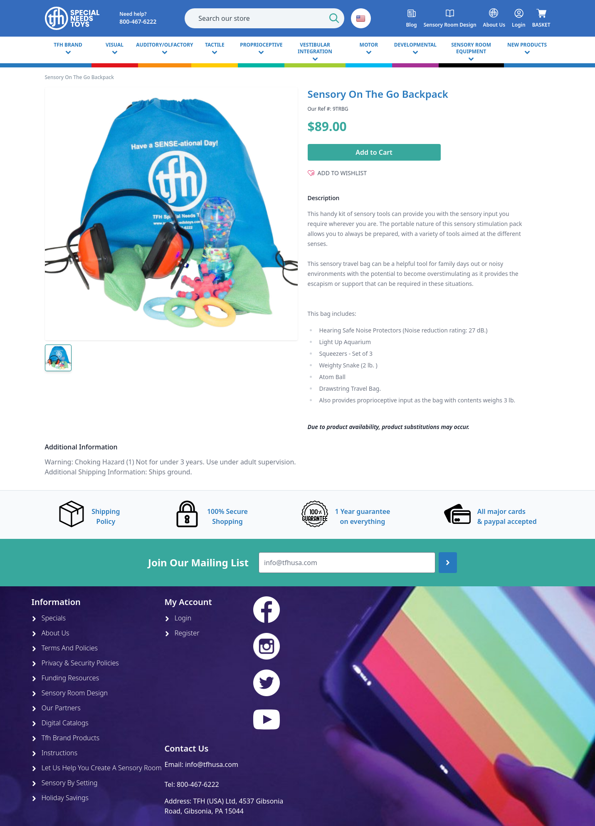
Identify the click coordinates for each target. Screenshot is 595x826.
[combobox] (264, 18)
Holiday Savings (60, 797)
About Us (50, 632)
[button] (361, 18)
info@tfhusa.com (211, 764)
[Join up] (448, 562)
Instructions (55, 752)
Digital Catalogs (60, 722)
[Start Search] (334, 18)
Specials (49, 618)
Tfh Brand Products (66, 737)
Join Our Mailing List (198, 562)
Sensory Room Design (70, 692)
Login (178, 618)
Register (182, 632)
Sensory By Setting (65, 782)
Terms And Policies (65, 647)
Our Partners (56, 707)
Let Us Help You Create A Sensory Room (97, 767)
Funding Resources (65, 677)
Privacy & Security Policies (75, 662)
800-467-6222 (198, 784)
